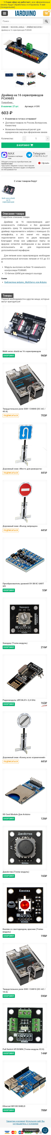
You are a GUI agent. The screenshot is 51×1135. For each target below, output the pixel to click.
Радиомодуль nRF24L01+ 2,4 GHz (19, 700)
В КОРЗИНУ (9, 356)
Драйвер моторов (34, 27)
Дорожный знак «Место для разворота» (22, 469)
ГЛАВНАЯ (4, 27)
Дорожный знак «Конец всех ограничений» (24, 757)
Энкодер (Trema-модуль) (15, 643)
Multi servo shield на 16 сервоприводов (8, 200)
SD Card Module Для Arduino (16, 814)
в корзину (25, 145)
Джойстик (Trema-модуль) (16, 872)
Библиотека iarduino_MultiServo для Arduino (25, 282)
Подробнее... (7, 102)
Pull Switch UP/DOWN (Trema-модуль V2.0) (23, 1049)
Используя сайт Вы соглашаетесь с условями (29, 1122)
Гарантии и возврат (15, 1121)
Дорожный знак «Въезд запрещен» (20, 526)
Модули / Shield (17, 27)
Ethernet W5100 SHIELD (14, 1106)
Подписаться (11, 415)
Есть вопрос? (31, 1130)
